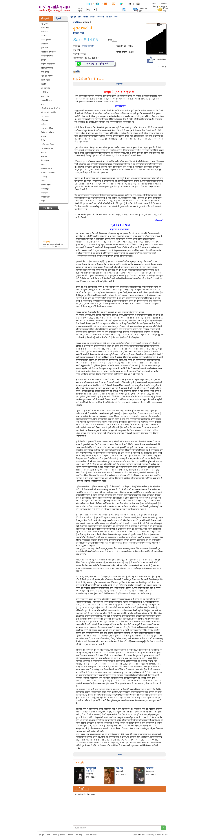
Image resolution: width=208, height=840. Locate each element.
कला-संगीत (45, 96)
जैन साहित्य (45, 161)
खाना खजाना (45, 116)
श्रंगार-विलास (45, 197)
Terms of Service (91, 835)
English (163, 7)
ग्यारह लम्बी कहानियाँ (91, 769)
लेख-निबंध (44, 44)
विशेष (43, 201)
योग (42, 104)
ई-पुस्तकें (58, 18)
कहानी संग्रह (45, 28)
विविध (43, 140)
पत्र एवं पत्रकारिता (47, 148)
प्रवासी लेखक (45, 80)
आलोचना (44, 156)
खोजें (79, 17)
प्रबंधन (43, 181)
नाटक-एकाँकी (46, 40)
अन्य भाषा (44, 152)
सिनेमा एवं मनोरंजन (47, 132)
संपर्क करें (100, 17)
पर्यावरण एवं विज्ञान (47, 144)
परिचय (85, 17)
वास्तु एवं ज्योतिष (47, 128)
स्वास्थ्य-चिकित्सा (46, 100)
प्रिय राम (119, 768)
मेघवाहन (149, 768)
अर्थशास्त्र (44, 124)
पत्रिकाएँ (44, 177)
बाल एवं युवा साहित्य (48, 64)
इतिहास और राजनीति (48, 112)
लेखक (154, 4)
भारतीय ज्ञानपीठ (87, 46)
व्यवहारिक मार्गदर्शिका (48, 52)
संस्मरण (43, 60)
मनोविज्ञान (44, 193)
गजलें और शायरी (47, 56)
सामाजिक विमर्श (46, 169)
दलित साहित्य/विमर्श (48, 173)
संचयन (43, 165)
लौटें (77, 71)
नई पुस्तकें (44, 24)
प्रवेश (115, 17)
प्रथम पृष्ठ (119, 84)
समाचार (92, 17)
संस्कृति (43, 84)
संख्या (110, 40)
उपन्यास (43, 36)
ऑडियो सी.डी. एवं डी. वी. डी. (51, 108)
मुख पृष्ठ (73, 17)
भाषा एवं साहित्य (46, 76)
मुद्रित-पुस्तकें (45, 18)
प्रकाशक (164, 4)
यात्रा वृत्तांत (45, 72)
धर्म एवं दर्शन (45, 88)
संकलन (43, 136)
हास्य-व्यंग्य (44, 48)
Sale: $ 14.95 (85, 39)
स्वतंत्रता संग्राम (46, 185)
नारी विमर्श (44, 92)
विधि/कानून (45, 189)
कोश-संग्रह (44, 120)
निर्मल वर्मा (78, 33)
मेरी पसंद (109, 17)
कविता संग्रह (45, 32)
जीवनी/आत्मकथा (47, 68)
